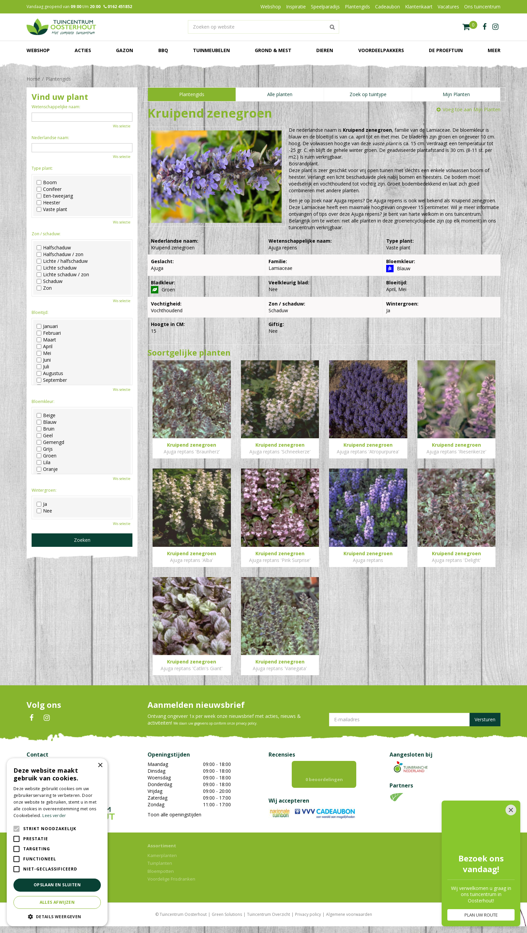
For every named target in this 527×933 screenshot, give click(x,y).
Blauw (46, 422)
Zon (44, 288)
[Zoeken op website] (263, 27)
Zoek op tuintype (368, 94)
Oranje (47, 469)
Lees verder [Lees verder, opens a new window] (54, 815)
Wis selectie (121, 126)
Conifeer (49, 189)
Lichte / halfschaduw (62, 261)
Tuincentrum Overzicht (268, 921)
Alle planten (279, 94)
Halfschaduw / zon (60, 254)
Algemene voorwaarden (349, 921)
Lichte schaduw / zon (63, 274)
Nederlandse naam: (50, 137)
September (52, 380)
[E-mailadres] (414, 719)
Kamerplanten (162, 862)
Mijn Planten (456, 94)
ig (495, 27)
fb (484, 27)
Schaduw (50, 281)
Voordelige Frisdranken (171, 886)
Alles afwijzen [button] (57, 902)
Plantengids (191, 94)
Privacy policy (308, 921)
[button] (57, 916)
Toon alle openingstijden (174, 814)
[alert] (57, 842)
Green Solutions (227, 921)
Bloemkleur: (43, 401)
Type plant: (42, 168)
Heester (48, 202)
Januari (47, 326)
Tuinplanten (160, 870)
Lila (43, 462)
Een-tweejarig (55, 196)
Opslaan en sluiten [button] (57, 885)
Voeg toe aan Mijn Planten (471, 109)
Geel (45, 435)
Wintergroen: (44, 490)
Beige (46, 415)
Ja (42, 504)
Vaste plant (52, 209)
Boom (47, 182)
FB (32, 718)
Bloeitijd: (40, 312)
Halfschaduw (54, 247)
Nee (44, 511)
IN (47, 718)
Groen (46, 455)
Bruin (45, 429)
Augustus (50, 373)
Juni (44, 360)
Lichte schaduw (57, 268)
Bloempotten (161, 878)
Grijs (45, 449)
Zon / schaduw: (46, 234)
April (44, 346)
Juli (43, 366)
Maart (46, 339)
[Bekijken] (469, 27)
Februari (49, 333)
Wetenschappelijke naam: (56, 107)
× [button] (100, 765)
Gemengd (50, 442)
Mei (44, 353)
